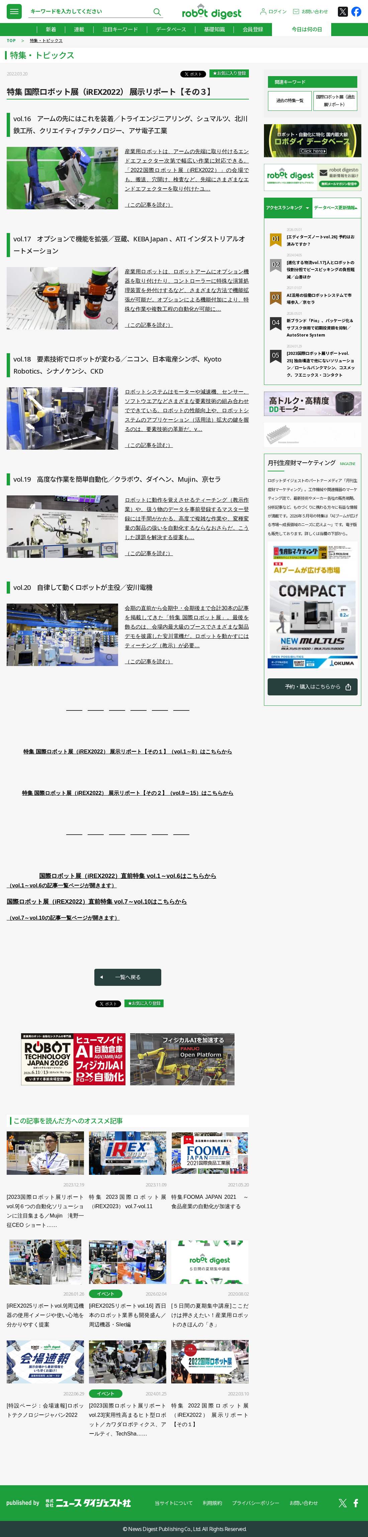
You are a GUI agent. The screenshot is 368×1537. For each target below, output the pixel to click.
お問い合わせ (314, 11)
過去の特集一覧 (289, 100)
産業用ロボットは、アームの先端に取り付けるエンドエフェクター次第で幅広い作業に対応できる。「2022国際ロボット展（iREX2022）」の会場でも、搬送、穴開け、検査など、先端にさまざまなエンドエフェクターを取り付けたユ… (187, 170)
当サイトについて (174, 1503)
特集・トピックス (46, 40)
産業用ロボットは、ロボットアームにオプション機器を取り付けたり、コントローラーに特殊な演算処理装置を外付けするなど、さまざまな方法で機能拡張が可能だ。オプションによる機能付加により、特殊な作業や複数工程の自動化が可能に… (187, 290)
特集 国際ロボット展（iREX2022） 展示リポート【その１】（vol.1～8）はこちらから (127, 751)
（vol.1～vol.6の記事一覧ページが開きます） (62, 885)
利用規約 (212, 1503)
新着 (51, 29)
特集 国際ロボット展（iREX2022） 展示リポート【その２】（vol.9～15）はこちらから (128, 793)
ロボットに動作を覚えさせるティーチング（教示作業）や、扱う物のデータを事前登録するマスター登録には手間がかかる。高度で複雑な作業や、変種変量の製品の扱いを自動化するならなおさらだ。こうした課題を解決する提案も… (187, 518)
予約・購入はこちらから (313, 686)
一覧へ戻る (128, 977)
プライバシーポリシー (255, 1503)
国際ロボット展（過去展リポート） (335, 100)
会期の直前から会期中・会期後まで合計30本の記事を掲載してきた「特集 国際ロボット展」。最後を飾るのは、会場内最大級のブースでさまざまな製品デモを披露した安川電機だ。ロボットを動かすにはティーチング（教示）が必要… (187, 626)
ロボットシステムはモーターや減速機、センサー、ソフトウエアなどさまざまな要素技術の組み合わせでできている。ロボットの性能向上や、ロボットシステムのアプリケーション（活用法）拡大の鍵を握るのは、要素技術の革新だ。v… (187, 410)
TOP (11, 40)
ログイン (277, 11)
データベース (171, 29)
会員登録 (253, 29)
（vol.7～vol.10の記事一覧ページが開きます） (63, 918)
